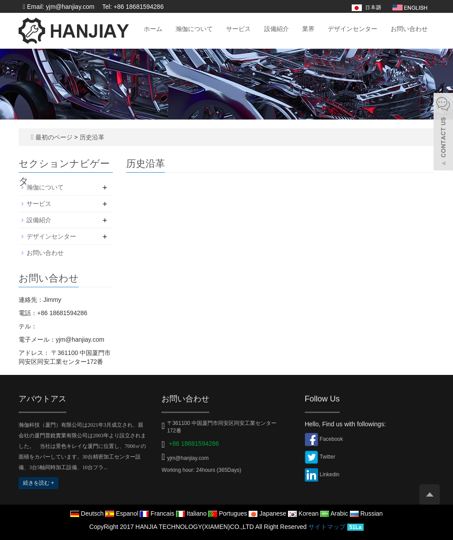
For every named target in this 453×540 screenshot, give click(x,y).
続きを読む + (38, 483)
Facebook (331, 439)
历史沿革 (92, 137)
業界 (308, 28)
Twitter (327, 457)
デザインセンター (352, 28)
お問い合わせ (409, 28)
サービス (238, 28)
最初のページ (54, 137)
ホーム (153, 28)
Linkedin (330, 474)
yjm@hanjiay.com (188, 458)
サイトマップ (327, 526)
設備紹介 (276, 28)
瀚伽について (194, 28)
